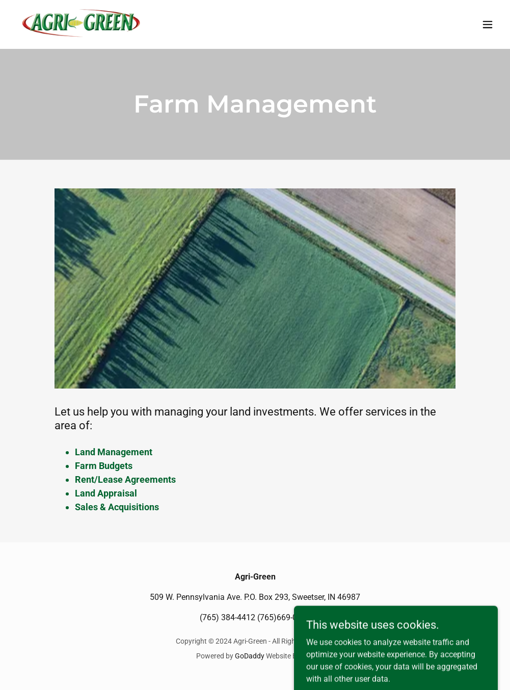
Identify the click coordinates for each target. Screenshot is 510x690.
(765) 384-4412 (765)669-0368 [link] (255, 617)
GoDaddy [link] (249, 656)
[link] (82, 24)
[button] (487, 24)
